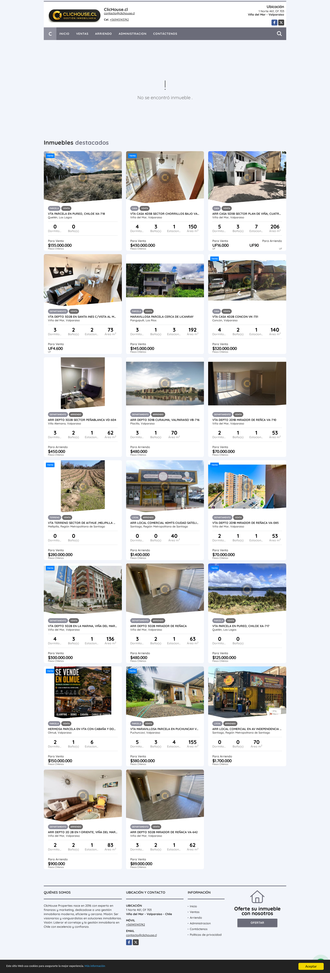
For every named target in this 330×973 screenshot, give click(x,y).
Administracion (132, 34)
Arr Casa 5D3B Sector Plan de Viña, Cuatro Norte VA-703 (247, 213)
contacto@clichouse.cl (119, 13)
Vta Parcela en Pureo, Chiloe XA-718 (76, 213)
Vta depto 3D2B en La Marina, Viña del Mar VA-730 (83, 626)
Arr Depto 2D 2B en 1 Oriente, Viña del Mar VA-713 (83, 832)
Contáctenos (165, 34)
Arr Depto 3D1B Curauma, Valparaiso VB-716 (165, 420)
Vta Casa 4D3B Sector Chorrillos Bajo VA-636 (165, 213)
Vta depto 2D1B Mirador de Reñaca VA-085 (245, 523)
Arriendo (103, 34)
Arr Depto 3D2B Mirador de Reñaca (158, 626)
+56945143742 (119, 19)
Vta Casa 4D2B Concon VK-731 (235, 316)
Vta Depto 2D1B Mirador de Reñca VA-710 (244, 420)
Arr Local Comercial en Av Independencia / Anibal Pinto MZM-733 (247, 729)
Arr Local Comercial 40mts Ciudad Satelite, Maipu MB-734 (165, 523)
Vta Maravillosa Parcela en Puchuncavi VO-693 (165, 729)
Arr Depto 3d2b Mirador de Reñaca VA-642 (164, 832)
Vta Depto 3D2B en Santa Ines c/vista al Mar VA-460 (83, 316)
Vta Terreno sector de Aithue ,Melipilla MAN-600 (83, 523)
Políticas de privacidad (206, 935)
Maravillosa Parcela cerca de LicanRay (161, 316)
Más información (112, 966)
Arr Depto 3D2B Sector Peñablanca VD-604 (82, 420)
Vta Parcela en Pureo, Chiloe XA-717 (240, 626)
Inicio (64, 34)
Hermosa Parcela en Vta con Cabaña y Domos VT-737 (83, 729)
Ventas (82, 34)
